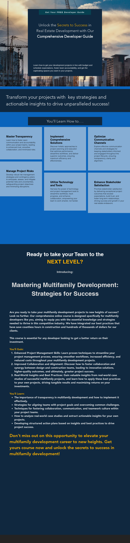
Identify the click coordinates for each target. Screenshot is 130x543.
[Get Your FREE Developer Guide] (65, 12)
